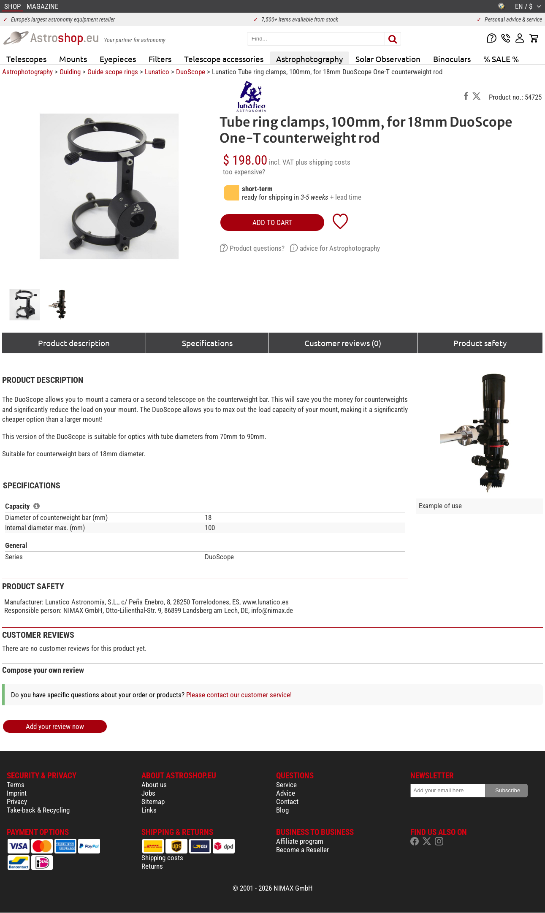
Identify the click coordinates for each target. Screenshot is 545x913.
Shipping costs (162, 857)
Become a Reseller (302, 849)
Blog (282, 810)
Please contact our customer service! (239, 695)
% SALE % (501, 59)
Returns (152, 866)
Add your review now (55, 726)
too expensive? (244, 172)
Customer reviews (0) (342, 343)
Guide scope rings (112, 72)
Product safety (480, 343)
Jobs (148, 793)
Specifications (207, 343)
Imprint (17, 793)
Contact (287, 801)
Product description (74, 343)
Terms (15, 784)
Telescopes (26, 59)
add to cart (272, 222)
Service (286, 784)
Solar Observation (387, 59)
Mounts (73, 59)
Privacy (17, 801)
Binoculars (452, 59)
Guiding (70, 72)
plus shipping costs (323, 162)
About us (154, 784)
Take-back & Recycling (38, 810)
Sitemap (153, 801)
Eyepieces (118, 59)
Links (149, 810)
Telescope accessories (223, 59)
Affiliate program (299, 841)
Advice (285, 793)
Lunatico (157, 72)
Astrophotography (309, 59)
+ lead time (345, 197)
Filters (160, 59)
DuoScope (190, 72)
